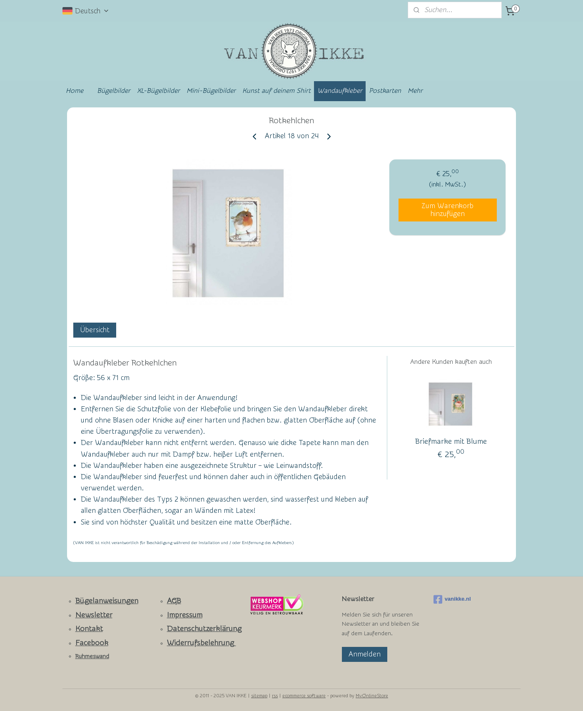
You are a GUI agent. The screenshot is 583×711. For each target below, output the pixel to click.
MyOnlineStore (372, 696)
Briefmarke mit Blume (451, 441)
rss (275, 696)
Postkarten (385, 90)
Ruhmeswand (92, 656)
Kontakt (89, 628)
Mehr (415, 90)
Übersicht (95, 330)
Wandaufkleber (339, 90)
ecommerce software (304, 696)
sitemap (259, 696)
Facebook (91, 643)
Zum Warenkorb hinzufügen (447, 210)
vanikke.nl (452, 599)
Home (74, 90)
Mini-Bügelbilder (211, 90)
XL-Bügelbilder (158, 90)
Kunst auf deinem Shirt (276, 90)
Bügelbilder (113, 90)
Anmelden (365, 654)
